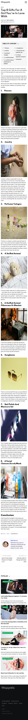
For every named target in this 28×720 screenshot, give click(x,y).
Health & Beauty (7, 581)
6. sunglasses (19, 48)
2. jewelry (6, 50)
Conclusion (19, 59)
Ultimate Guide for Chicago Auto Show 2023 (21, 559)
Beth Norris (10, 20)
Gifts (2, 7)
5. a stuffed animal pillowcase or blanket (9, 61)
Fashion (5, 607)
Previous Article (6, 555)
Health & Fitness (7, 632)
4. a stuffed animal (9, 57)
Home (3, 533)
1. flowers (6, 48)
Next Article (22, 555)
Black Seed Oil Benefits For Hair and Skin (12, 673)
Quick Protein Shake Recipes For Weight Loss (7, 559)
